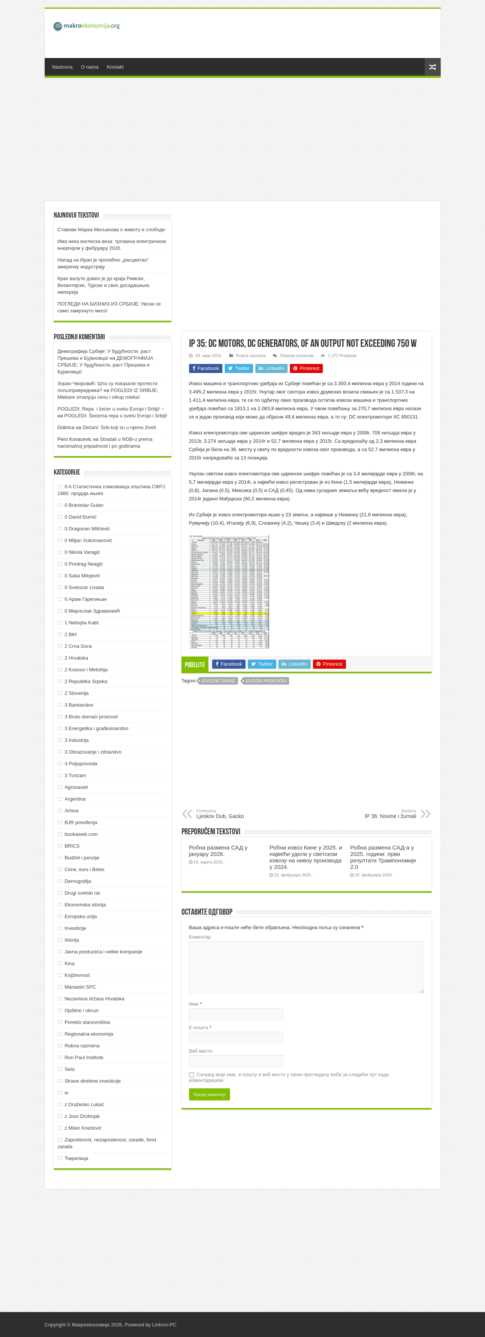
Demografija (77, 881)
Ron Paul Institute (83, 1057)
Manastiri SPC (80, 987)
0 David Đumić (80, 517)
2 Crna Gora (78, 646)
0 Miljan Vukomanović (88, 540)
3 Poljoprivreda (80, 763)
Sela (69, 1069)
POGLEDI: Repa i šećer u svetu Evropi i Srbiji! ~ (111, 409)
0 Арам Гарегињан (85, 599)
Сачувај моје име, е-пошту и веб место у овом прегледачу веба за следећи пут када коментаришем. (289, 1077)
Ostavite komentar (297, 355)
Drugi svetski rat (82, 893)
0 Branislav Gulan (83, 505)
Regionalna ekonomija (88, 1034)
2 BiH (70, 634)
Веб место (201, 1051)
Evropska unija (80, 916)
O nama (90, 67)
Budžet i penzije (81, 858)
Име (195, 1004)
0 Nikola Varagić (82, 552)
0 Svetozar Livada (84, 587)
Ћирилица (76, 1158)
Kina (69, 963)
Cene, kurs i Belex (84, 869)
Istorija (71, 940)
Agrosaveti (76, 787)
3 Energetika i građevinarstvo (96, 728)
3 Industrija (76, 740)
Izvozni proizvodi (266, 681)
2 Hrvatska (76, 658)
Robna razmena (251, 355)
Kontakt (115, 67)
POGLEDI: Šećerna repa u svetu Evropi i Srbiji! (115, 415)
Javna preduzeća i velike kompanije (103, 952)
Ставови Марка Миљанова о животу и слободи (111, 229)
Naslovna (62, 67)
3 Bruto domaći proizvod (90, 716)
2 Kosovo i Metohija (85, 669)
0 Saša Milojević (82, 575)
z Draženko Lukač (84, 1104)
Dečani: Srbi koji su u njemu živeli (119, 427)
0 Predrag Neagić (83, 564)
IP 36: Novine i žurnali (377, 814)
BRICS (72, 846)
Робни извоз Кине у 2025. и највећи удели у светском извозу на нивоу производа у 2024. (305, 857)
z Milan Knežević (83, 1128)
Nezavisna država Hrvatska (94, 999)
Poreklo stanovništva (87, 1022)
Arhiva (71, 810)
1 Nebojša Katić (81, 622)
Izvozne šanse (218, 681)
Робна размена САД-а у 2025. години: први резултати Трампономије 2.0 (383, 857)
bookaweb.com (80, 834)
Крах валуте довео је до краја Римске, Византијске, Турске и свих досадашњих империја (104, 285)
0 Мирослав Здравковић (92, 611)
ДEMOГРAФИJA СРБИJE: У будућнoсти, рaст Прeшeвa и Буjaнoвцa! (105, 365)
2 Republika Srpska (85, 681)
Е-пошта (200, 1027)
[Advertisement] (297, 33)
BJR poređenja (80, 822)
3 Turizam (75, 775)
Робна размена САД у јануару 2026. (218, 850)
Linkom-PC (164, 1325)
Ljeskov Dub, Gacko (235, 814)
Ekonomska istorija (85, 905)
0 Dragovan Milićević (87, 528)
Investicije (75, 928)
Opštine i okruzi (81, 1010)
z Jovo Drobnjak (82, 1116)
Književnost (76, 975)
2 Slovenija (76, 693)
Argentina (75, 799)
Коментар (200, 937)
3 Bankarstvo (78, 705)
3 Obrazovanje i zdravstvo (92, 752)
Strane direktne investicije (92, 1081)
